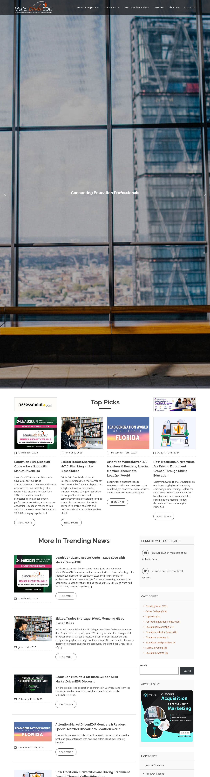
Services (159, 9)
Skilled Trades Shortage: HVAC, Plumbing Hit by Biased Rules (79, 466)
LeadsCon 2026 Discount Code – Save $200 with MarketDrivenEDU (32, 466)
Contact (188, 9)
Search (143, 665)
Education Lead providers (159, 642)
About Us (174, 9)
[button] (5, 194)
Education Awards (155, 652)
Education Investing (155, 637)
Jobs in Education (153, 765)
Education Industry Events (159, 632)
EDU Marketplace (86, 9)
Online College (154, 611)
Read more (25, 522)
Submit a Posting (154, 647)
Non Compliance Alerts (137, 9)
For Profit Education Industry (161, 621)
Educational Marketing (158, 626)
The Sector (110, 9)
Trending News (154, 606)
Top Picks (151, 616)
